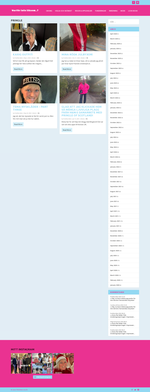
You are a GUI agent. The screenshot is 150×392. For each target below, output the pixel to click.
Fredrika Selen (19, 58)
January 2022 (114, 167)
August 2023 (114, 73)
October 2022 (115, 122)
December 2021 (115, 172)
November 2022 (115, 117)
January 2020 (114, 285)
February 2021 (115, 221)
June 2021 (113, 201)
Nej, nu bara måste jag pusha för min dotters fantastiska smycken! (122, 299)
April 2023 (113, 93)
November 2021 (115, 176)
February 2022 (115, 162)
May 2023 (113, 88)
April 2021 (113, 211)
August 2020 (114, 250)
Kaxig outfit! (23, 54)
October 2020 (115, 241)
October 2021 (115, 181)
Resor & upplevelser (83, 10)
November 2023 (115, 58)
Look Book (133, 10)
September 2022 (116, 127)
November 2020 (115, 236)
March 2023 (114, 98)
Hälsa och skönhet (63, 10)
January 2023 (114, 107)
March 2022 (114, 157)
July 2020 (113, 255)
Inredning (113, 10)
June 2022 (113, 142)
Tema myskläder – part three (30, 108)
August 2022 (114, 132)
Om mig (49, 10)
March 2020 (114, 275)
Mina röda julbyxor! (77, 54)
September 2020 (116, 245)
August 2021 (114, 191)
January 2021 (114, 226)
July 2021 (113, 196)
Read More (18, 69)
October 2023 (115, 63)
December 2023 (115, 53)
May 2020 (113, 265)
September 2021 (116, 186)
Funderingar (100, 10)
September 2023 (116, 68)
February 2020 (115, 280)
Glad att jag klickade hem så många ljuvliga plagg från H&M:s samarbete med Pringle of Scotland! (82, 111)
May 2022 (113, 147)
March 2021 (114, 216)
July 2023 (113, 78)
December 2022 (115, 112)
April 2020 (113, 270)
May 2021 (113, 206)
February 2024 (115, 43)
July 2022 (113, 137)
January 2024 (114, 48)
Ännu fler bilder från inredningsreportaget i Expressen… (122, 316)
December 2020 (115, 231)
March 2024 (114, 38)
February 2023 (115, 103)
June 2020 (113, 260)
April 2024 (113, 34)
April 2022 (113, 152)
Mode (123, 10)
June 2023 (113, 83)
